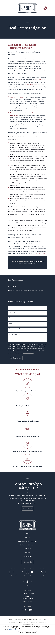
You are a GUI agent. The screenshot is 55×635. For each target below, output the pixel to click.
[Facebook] (13, 572)
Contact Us (27, 508)
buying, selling (29, 84)
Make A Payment (27, 556)
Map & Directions (27, 601)
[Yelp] (42, 572)
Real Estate (27, 548)
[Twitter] (23, 572)
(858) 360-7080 (30, 501)
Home (27, 533)
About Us (27, 537)
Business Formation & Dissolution (27, 541)
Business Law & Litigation (27, 545)
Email (10, 323)
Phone (10, 318)
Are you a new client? (14, 329)
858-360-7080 (28, 610)
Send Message (15, 358)
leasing (36, 84)
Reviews (27, 552)
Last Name (12, 312)
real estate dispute (40, 253)
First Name (12, 307)
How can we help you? (14, 334)
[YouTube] (32, 572)
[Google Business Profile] (27, 582)
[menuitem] (27, 287)
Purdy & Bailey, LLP (39, 79)
